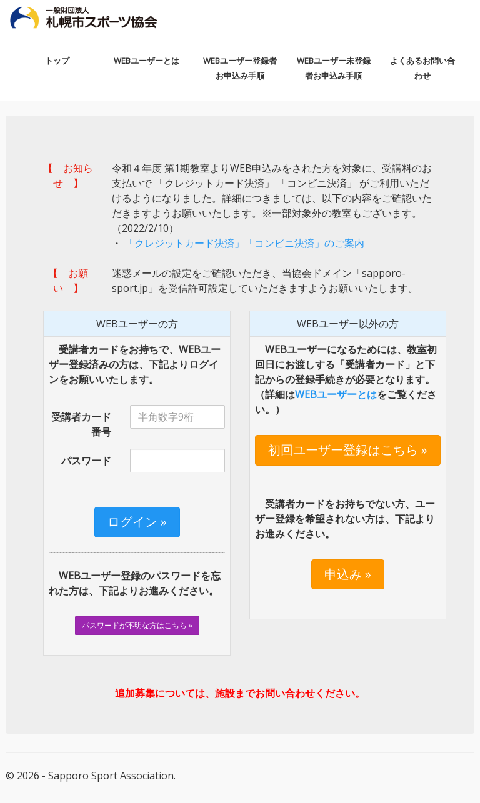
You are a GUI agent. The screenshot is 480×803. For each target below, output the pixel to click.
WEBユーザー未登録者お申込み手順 (334, 68)
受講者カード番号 (81, 424)
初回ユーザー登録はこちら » (348, 449)
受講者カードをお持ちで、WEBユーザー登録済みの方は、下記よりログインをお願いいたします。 (135, 364)
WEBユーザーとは (146, 60)
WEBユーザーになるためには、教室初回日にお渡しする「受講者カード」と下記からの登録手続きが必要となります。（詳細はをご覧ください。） (346, 379)
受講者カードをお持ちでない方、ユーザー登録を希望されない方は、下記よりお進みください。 (345, 519)
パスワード (86, 460)
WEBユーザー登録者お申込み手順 (240, 68)
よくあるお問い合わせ (422, 68)
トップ (57, 60)
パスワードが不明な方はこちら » (137, 625)
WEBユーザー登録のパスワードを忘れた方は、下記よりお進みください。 (135, 583)
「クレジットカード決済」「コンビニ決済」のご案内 (243, 243)
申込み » (347, 574)
